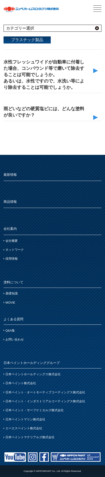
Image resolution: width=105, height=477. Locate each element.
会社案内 (10, 229)
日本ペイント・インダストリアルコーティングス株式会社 (45, 401)
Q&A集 (10, 330)
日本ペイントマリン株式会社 (25, 419)
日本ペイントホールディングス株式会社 (33, 374)
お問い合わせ (14, 339)
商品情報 (10, 201)
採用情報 (11, 258)
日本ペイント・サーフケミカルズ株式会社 (34, 410)
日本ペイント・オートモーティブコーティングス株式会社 (45, 392)
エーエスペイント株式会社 (23, 428)
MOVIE (10, 302)
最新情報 (10, 174)
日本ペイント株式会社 (20, 383)
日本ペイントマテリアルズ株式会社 (30, 437)
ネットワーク (14, 249)
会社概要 (11, 240)
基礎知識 (11, 293)
